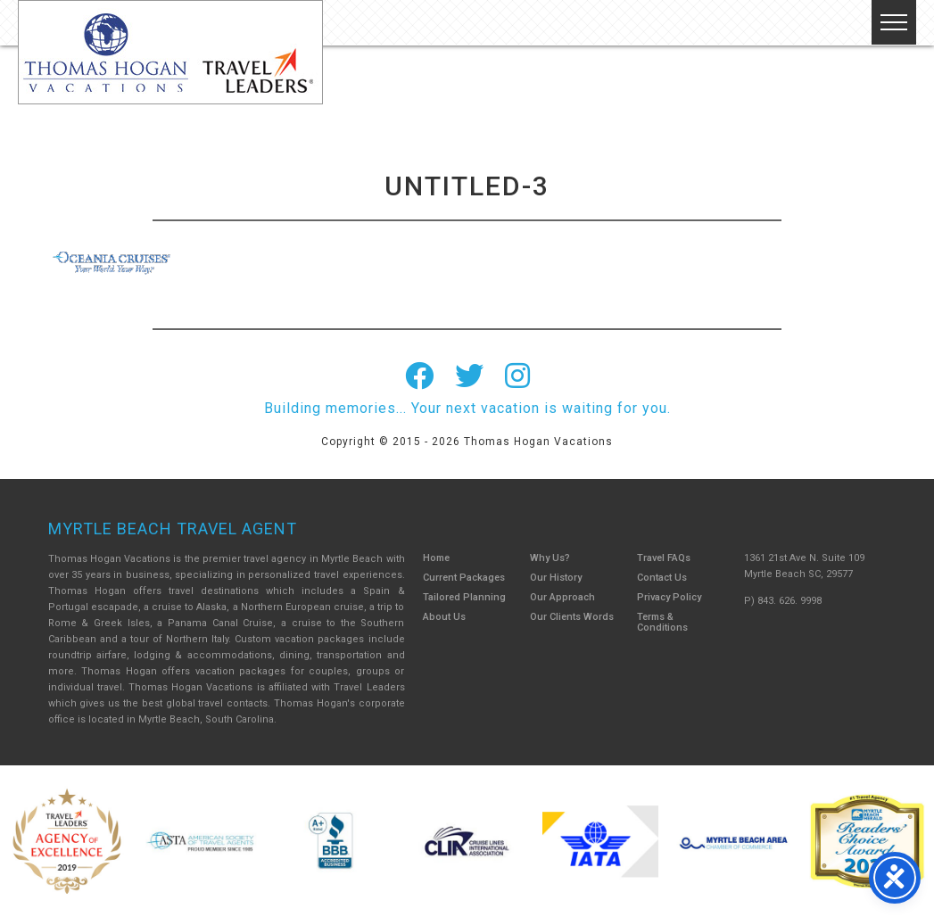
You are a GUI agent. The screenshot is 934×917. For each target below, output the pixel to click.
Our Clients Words (572, 617)
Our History (556, 577)
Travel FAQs (663, 558)
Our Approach (562, 597)
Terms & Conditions (662, 622)
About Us (444, 617)
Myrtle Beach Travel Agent (172, 528)
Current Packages (464, 577)
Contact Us (662, 577)
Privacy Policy (669, 597)
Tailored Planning (464, 597)
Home (436, 558)
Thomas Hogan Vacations (170, 52)
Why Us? (550, 558)
